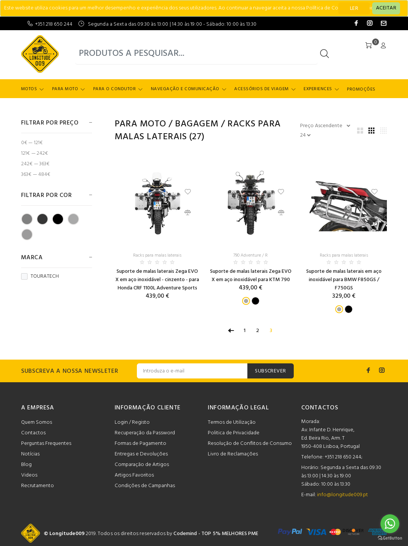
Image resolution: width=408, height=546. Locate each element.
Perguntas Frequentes (46, 443)
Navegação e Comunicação (185, 89)
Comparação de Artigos (142, 464)
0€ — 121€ (32, 142)
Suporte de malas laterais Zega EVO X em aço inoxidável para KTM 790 (250, 275)
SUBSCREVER (270, 371)
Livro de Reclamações (233, 454)
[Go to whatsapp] (389, 523)
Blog (26, 464)
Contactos (33, 433)
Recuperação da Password (145, 433)
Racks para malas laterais (157, 255)
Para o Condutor (114, 89)
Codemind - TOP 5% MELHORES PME (215, 533)
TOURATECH (40, 276)
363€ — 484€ (36, 174)
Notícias (30, 454)
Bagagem (196, 124)
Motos (29, 89)
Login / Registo (132, 422)
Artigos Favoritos (134, 475)
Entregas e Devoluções (141, 454)
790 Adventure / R (250, 255)
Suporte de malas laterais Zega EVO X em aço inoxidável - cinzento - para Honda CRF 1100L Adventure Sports (157, 279)
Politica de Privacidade (233, 433)
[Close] (386, 8)
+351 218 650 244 (53, 24)
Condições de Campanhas (145, 485)
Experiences (318, 89)
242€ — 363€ (35, 164)
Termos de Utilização (232, 422)
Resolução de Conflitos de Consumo (250, 443)
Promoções (361, 89)
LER (354, 8)
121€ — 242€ (34, 153)
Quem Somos (36, 422)
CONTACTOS (319, 408)
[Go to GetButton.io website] (390, 538)
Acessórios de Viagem (261, 89)
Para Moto (65, 89)
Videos (29, 475)
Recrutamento (37, 485)
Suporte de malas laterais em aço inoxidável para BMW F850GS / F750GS (344, 279)
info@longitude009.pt (342, 495)
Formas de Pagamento (140, 443)
